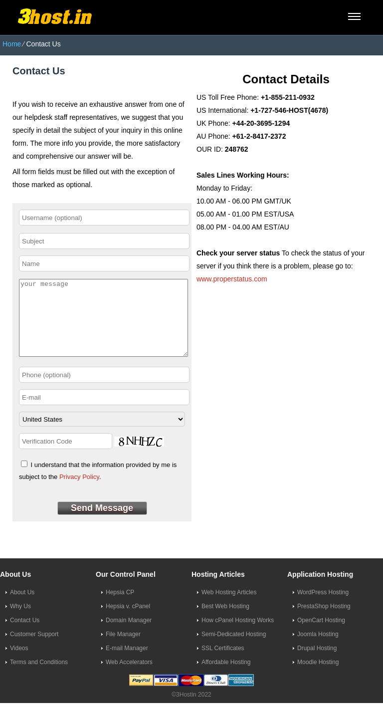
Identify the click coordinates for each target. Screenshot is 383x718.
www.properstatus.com (231, 279)
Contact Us (24, 635)
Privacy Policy (79, 491)
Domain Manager (129, 635)
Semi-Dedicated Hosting (233, 649)
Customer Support (34, 649)
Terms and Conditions (39, 677)
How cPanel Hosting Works (237, 635)
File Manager (123, 649)
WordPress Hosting (323, 607)
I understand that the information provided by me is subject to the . (98, 485)
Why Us (20, 621)
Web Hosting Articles (229, 607)
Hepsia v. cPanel (128, 621)
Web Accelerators (129, 677)
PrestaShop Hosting (324, 621)
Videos (19, 663)
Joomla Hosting (318, 649)
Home (11, 44)
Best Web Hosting (225, 621)
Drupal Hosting (317, 663)
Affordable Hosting (226, 677)
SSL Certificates (222, 663)
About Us (22, 607)
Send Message (102, 523)
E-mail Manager (127, 663)
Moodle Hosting (318, 677)
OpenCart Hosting (321, 635)
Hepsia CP (120, 607)
